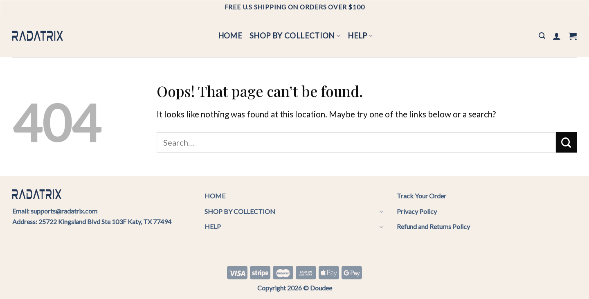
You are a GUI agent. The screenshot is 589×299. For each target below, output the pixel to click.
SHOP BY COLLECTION (295, 35)
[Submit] (566, 142)
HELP (360, 35)
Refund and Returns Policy (433, 226)
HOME (230, 35)
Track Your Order (421, 196)
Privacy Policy (417, 211)
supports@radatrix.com (64, 211)
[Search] (542, 36)
